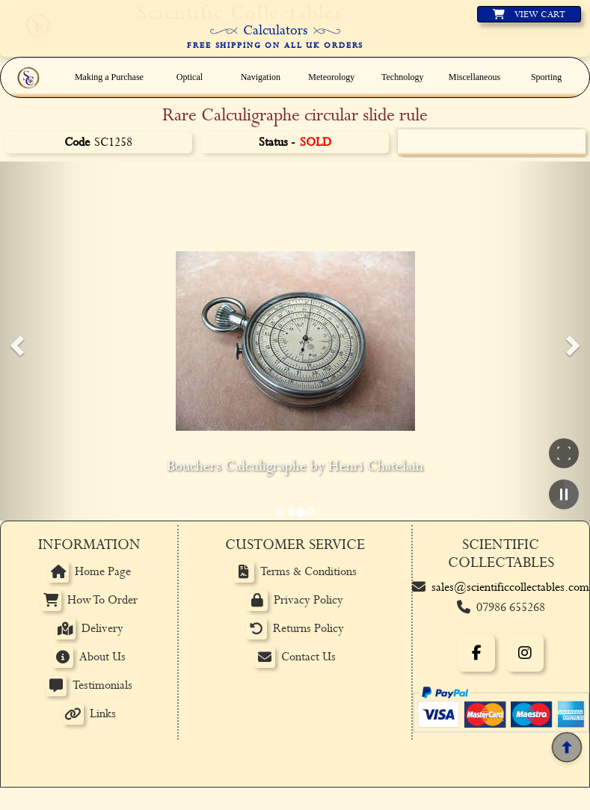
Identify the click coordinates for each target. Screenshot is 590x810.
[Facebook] (476, 653)
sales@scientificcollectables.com (510, 587)
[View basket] (529, 14)
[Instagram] (525, 653)
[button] (15, 341)
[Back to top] (567, 747)
